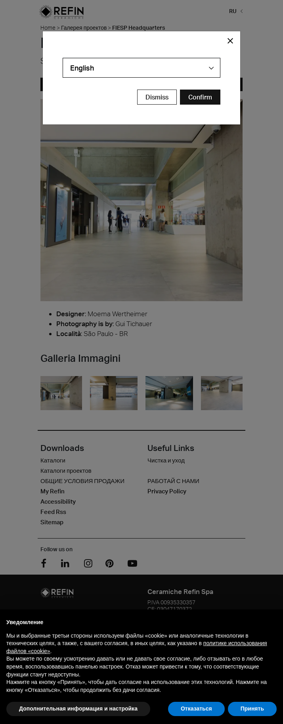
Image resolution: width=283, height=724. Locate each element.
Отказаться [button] (196, 708)
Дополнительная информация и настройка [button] (78, 708)
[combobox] (141, 68)
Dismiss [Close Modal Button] (156, 97)
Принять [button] (252, 708)
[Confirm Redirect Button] (200, 97)
